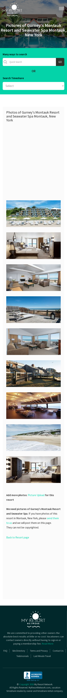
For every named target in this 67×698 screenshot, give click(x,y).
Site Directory (18, 650)
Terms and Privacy (39, 650)
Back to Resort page (17, 537)
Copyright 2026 (26, 684)
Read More (47, 643)
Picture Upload (36, 495)
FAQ (5, 650)
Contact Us (58, 650)
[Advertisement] (33, 159)
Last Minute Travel (42, 656)
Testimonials (22, 656)
